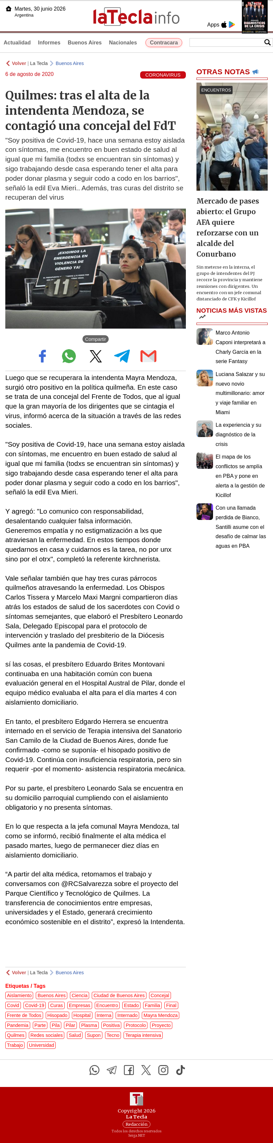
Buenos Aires (85, 42)
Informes (49, 42)
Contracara (164, 42)
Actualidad (17, 42)
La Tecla (39, 63)
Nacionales (123, 42)
